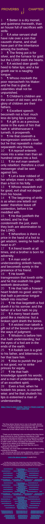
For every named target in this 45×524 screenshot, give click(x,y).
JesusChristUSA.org (6, 470)
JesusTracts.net (28, 494)
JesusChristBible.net (16, 493)
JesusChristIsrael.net (8, 482)
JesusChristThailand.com (21, 505)
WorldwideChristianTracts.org (37, 511)
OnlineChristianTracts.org (21, 511)
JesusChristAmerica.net (18, 484)
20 (2, 288)
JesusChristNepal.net (8, 489)
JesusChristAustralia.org (32, 477)
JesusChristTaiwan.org (8, 477)
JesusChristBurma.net (33, 489)
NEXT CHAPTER (23, 409)
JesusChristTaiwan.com (9, 505)
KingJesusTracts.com (10, 517)
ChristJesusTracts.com (10, 515)
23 (2, 324)
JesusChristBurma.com (6, 501)
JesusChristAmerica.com (18, 499)
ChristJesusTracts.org (23, 515)
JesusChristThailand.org (19, 477)
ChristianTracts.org (38, 480)
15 (2, 216)
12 (2, 176)
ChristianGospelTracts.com (7, 510)
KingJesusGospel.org (39, 479)
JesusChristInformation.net (33, 484)
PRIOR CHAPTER (37, 407)
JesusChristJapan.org (22, 474)
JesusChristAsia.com (20, 496)
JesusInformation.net (18, 494)
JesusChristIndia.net (20, 489)
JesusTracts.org (28, 480)
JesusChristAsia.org (20, 468)
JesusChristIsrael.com (8, 496)
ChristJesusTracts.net (35, 515)
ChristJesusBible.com (22, 508)
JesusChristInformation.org (33, 470)
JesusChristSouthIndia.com (21, 503)
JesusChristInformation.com (34, 499)
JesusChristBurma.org (34, 475)
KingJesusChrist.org (22, 518)
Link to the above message (17, 457)
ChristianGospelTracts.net (7, 513)
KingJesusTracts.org (22, 517)
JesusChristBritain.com (22, 497)
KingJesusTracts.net (35, 517)
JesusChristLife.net (22, 486)
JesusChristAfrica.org (8, 473)
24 (2, 335)
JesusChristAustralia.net (32, 491)
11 (2, 161)
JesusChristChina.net (21, 487)
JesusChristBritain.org (22, 469)
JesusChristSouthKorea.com (21, 501)
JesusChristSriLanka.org (22, 476)
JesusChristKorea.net (34, 487)
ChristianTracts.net (37, 494)
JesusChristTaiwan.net (8, 491)
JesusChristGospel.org (28, 479)
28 (2, 386)
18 (2, 259)
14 (2, 197)
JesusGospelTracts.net (36, 516)
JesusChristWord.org (5, 479)
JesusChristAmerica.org (18, 470)
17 (2, 248)
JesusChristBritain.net (22, 483)
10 (2, 150)
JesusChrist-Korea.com (36, 501)
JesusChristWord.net (5, 493)
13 (2, 187)
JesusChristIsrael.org (8, 468)
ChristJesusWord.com (33, 507)
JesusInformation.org (18, 480)
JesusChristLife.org (7, 480)
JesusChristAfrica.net (8, 487)
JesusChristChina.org (21, 473)
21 (2, 303)
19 (2, 274)
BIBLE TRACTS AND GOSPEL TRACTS (15, 407)
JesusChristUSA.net (6, 484)
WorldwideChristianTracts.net (37, 513)
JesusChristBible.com (21, 507)
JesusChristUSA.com (5, 499)
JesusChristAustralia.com (22, 506)
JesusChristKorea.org (34, 473)
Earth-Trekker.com (23, 502)
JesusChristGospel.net (28, 493)
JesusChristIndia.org (20, 475)
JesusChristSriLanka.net (22, 490)
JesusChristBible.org (16, 479)
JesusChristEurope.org (33, 468)
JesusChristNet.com (22, 500)
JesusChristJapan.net (22, 488)
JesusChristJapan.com (34, 505)
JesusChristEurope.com (33, 496)
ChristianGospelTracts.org (7, 511)
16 (2, 234)
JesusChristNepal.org (8, 475)
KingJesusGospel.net (39, 493)
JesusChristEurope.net (33, 482)
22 (2, 313)
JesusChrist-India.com (35, 503)
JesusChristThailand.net (20, 491)
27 (2, 372)
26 (2, 361)
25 (2, 350)
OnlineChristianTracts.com (21, 510)
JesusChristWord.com (10, 507)
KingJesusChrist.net (34, 518)
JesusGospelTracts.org (23, 516)
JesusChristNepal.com (6, 503)
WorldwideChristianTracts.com (37, 510)
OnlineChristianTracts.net (21, 513)
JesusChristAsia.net (20, 482)
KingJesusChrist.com (10, 518)
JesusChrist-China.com (22, 504)
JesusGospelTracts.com (9, 516)
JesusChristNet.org (22, 472)
